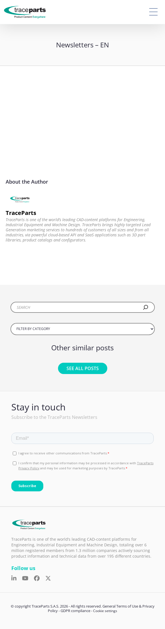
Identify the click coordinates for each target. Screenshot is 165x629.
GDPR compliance (75, 610)
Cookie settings (105, 610)
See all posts (83, 368)
